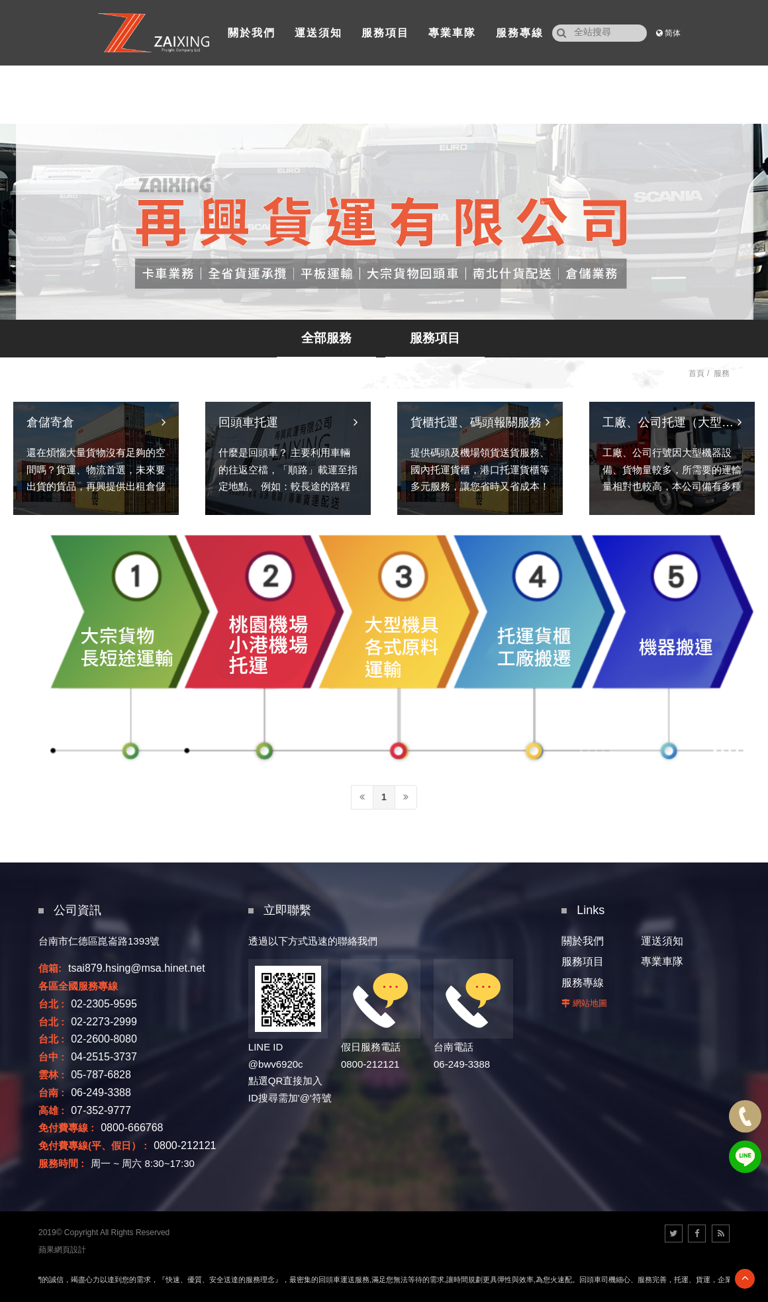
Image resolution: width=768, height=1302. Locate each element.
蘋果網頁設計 (62, 1249)
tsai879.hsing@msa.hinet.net (136, 968)
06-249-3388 (101, 1092)
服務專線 (582, 982)
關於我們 (582, 941)
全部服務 (326, 338)
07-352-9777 (101, 1110)
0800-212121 (185, 1145)
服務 (722, 373)
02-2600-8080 (104, 1039)
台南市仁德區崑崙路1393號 (99, 941)
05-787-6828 (101, 1074)
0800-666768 (132, 1127)
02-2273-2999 (104, 1021)
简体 (673, 33)
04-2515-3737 (104, 1056)
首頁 (696, 373)
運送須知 (662, 941)
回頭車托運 (248, 493)
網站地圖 (590, 1003)
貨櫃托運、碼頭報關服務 (476, 493)
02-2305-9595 (104, 1003)
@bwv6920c (275, 1064)
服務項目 (435, 338)
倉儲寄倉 (50, 493)
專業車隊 (662, 961)
